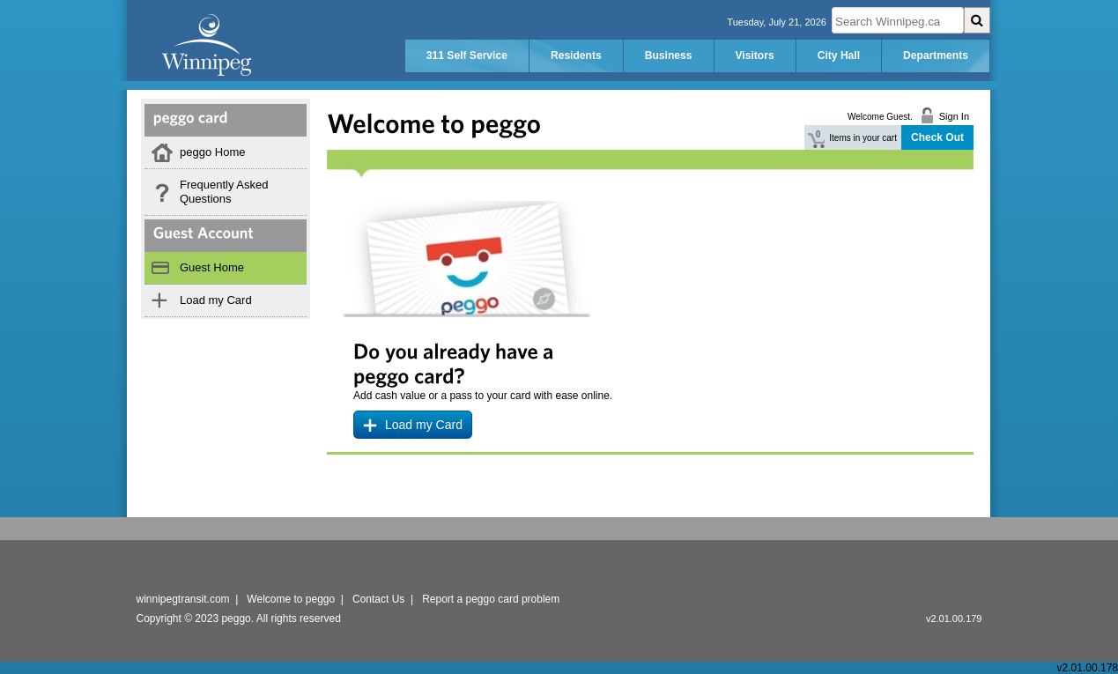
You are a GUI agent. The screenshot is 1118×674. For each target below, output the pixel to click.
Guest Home (212, 267)
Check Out (937, 137)
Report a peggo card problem (490, 599)
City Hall (839, 55)
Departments (935, 55)
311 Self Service (466, 55)
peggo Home (212, 152)
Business (668, 55)
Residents (576, 55)
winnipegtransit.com (183, 599)
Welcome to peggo (291, 599)
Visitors (755, 55)
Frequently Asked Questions (224, 191)
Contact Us (378, 599)
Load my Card (216, 300)
